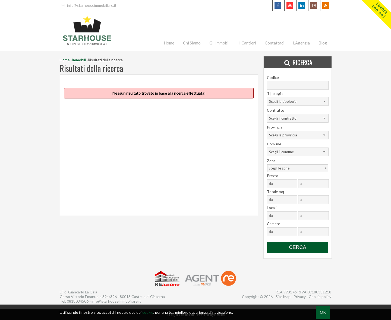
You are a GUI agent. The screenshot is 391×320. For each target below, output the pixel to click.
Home (169, 42)
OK (323, 312)
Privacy (300, 296)
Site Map (283, 296)
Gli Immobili (220, 42)
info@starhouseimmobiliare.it (88, 5)
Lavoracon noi (379, 10)
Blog (323, 42)
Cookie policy (320, 296)
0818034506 (78, 301)
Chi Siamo (192, 42)
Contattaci (274, 42)
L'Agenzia (301, 42)
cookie (147, 312)
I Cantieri (247, 42)
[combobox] (298, 101)
